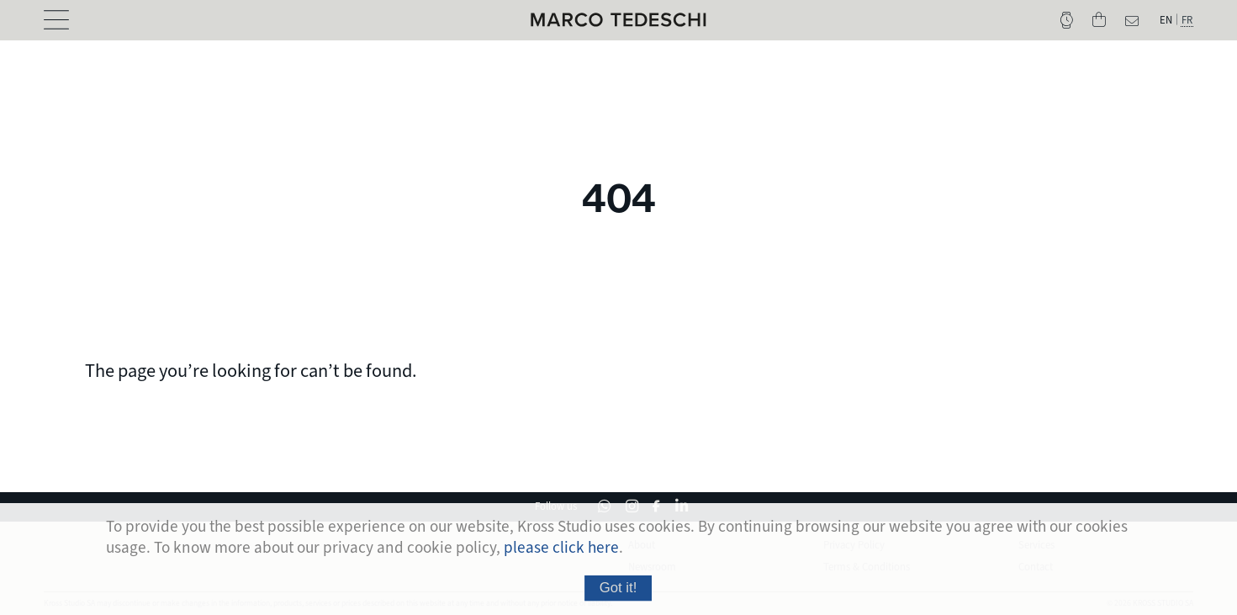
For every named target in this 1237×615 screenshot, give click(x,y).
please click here (561, 553)
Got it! (618, 593)
